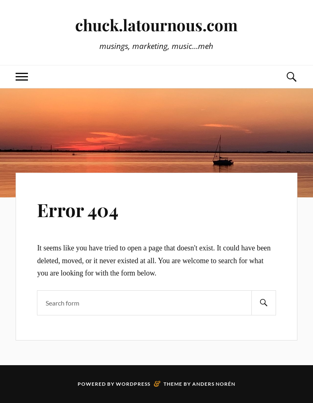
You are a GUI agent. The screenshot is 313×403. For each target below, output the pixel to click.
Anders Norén (213, 384)
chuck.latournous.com (156, 24)
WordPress (133, 384)
